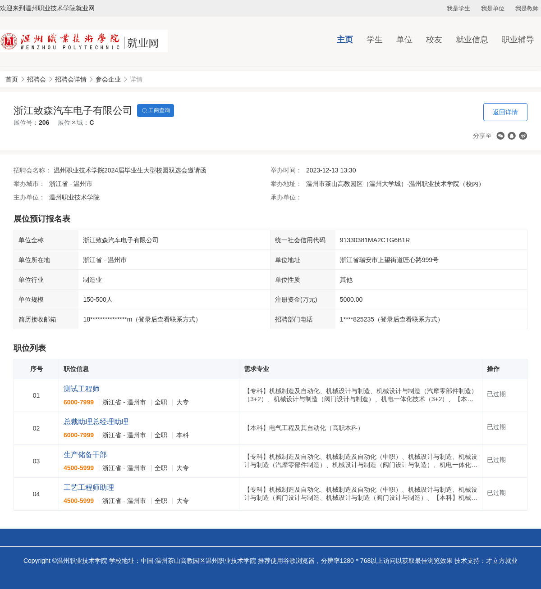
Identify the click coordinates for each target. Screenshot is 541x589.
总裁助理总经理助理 (96, 422)
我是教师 (527, 8)
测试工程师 (82, 389)
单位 (404, 39)
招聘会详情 (71, 79)
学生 (375, 39)
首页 (11, 79)
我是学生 (458, 8)
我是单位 (492, 8)
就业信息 (472, 39)
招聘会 (36, 79)
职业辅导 (518, 39)
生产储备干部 (85, 454)
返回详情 (505, 112)
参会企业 (108, 79)
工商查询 (155, 110)
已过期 (496, 394)
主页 (345, 39)
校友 (434, 39)
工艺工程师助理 (89, 487)
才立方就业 (502, 560)
